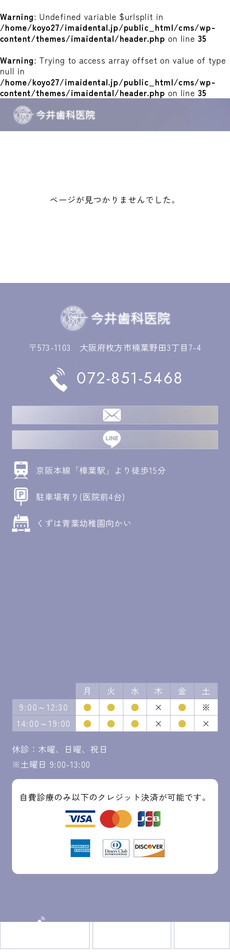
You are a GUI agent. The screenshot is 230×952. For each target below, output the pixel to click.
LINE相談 (127, 464)
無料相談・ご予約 (127, 427)
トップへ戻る (115, 214)
